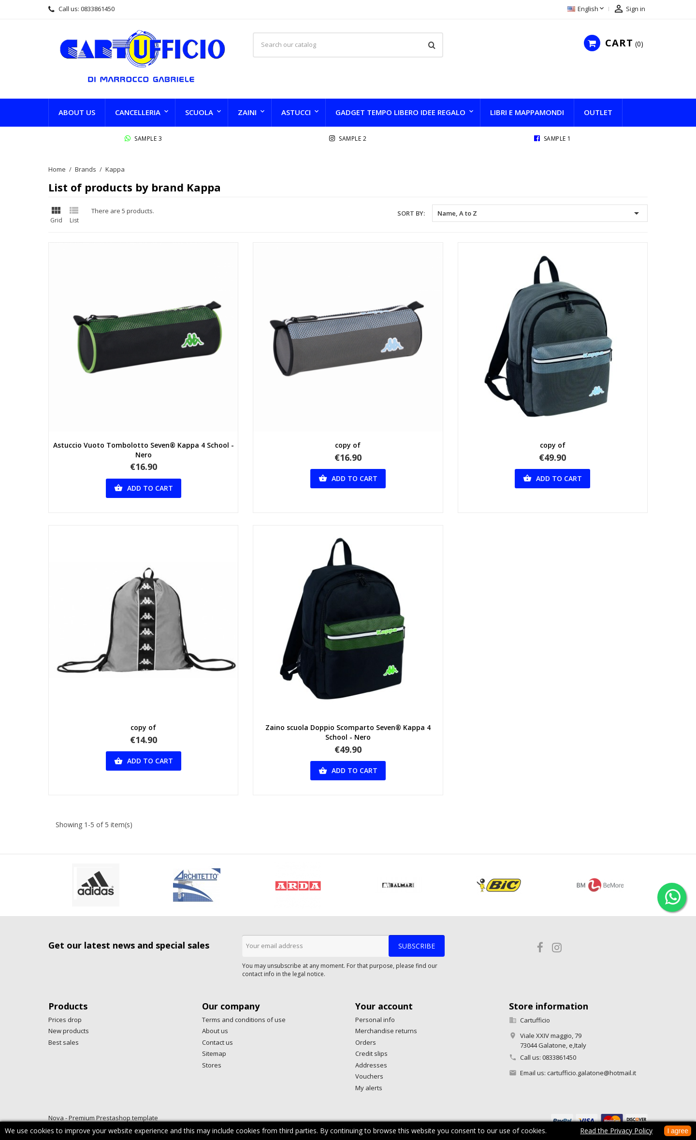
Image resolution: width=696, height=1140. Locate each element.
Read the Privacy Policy (616, 1130)
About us (76, 112)
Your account (384, 1006)
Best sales (63, 1042)
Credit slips (371, 1053)
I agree (677, 1131)
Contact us (217, 1042)
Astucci (296, 112)
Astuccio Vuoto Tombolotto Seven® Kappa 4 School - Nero (143, 449)
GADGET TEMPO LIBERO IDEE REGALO (400, 112)
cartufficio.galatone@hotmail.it (591, 1072)
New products (68, 1030)
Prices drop (65, 1019)
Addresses (371, 1065)
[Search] (348, 45)
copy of (348, 445)
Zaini (247, 112)
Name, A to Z (539, 213)
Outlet (598, 112)
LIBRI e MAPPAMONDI (527, 112)
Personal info (375, 1019)
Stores (211, 1065)
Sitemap (214, 1053)
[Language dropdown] (586, 9)
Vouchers (369, 1076)
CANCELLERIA (137, 112)
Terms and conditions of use (244, 1019)
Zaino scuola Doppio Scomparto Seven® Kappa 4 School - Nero (348, 732)
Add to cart (143, 488)
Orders (365, 1042)
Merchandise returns (386, 1030)
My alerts (368, 1087)
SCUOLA (199, 112)
